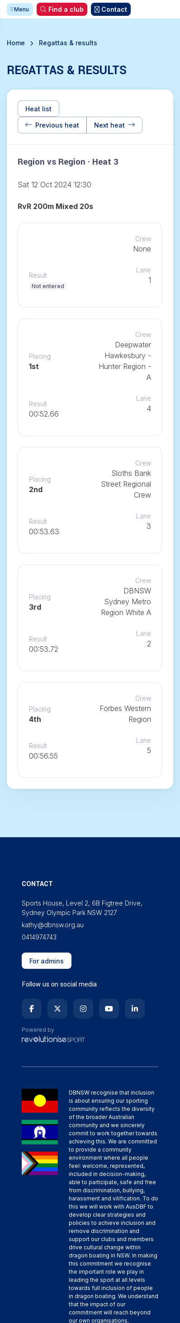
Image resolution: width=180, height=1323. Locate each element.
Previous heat (52, 125)
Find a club (62, 9)
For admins (46, 961)
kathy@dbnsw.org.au (53, 925)
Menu (20, 9)
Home (16, 43)
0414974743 (39, 937)
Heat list (38, 109)
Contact (111, 9)
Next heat (114, 125)
